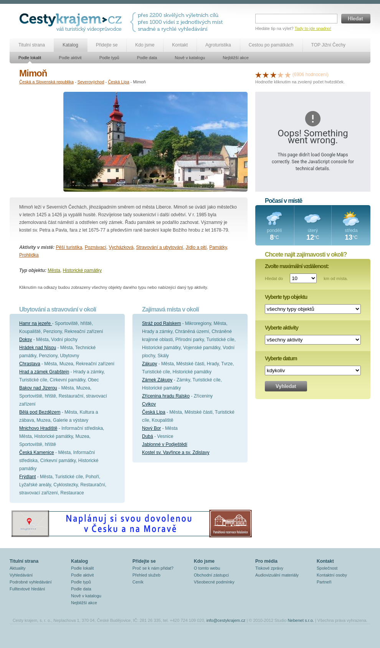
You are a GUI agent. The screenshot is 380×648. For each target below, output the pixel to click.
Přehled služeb (146, 575)
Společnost (327, 568)
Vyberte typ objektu (286, 297)
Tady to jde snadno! (313, 28)
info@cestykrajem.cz (226, 620)
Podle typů (109, 57)
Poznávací (95, 247)
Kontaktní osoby (332, 575)
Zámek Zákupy (157, 380)
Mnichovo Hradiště (38, 428)
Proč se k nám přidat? (152, 568)
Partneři (324, 582)
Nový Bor (151, 428)
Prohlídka (29, 255)
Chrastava (29, 363)
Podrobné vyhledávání (30, 582)
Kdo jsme (144, 45)
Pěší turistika (69, 247)
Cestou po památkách (271, 45)
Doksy (25, 339)
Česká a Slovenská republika (46, 82)
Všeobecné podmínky (214, 582)
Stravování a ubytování (159, 247)
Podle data (147, 57)
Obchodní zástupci (211, 575)
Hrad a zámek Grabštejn (44, 372)
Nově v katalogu (190, 57)
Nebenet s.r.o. (300, 620)
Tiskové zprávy (269, 568)
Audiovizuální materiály (277, 575)
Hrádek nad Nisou (37, 347)
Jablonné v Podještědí (164, 444)
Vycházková (121, 247)
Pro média (266, 561)
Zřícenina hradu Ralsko (166, 396)
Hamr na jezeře (35, 323)
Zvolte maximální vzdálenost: (297, 266)
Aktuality (18, 568)
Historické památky (82, 270)
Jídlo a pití (196, 247)
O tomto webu (207, 568)
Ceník (138, 582)
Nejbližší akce (236, 57)
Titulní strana (31, 45)
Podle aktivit (70, 57)
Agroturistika (218, 45)
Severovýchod (91, 82)
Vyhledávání (21, 575)
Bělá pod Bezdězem (39, 412)
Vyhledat (286, 386)
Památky (218, 247)
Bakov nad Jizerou (38, 388)
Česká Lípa (118, 82)
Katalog (70, 45)
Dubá (147, 436)
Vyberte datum (281, 358)
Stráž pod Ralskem (161, 323)
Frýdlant (27, 476)
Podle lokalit (29, 57)
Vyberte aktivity (281, 328)
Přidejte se (107, 45)
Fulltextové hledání (27, 589)
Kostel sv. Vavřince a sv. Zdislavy (175, 452)
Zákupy (149, 363)
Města (54, 270)
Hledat (355, 18)
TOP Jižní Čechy (328, 45)
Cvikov (149, 404)
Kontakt (180, 45)
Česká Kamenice (36, 452)
